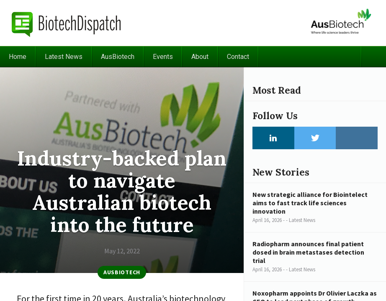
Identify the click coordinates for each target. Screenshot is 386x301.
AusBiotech (117, 57)
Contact (238, 57)
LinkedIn (273, 138)
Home (17, 57)
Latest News (63, 57)
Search (373, 56)
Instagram (357, 138)
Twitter (315, 138)
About (199, 57)
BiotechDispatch (66, 23)
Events (163, 57)
